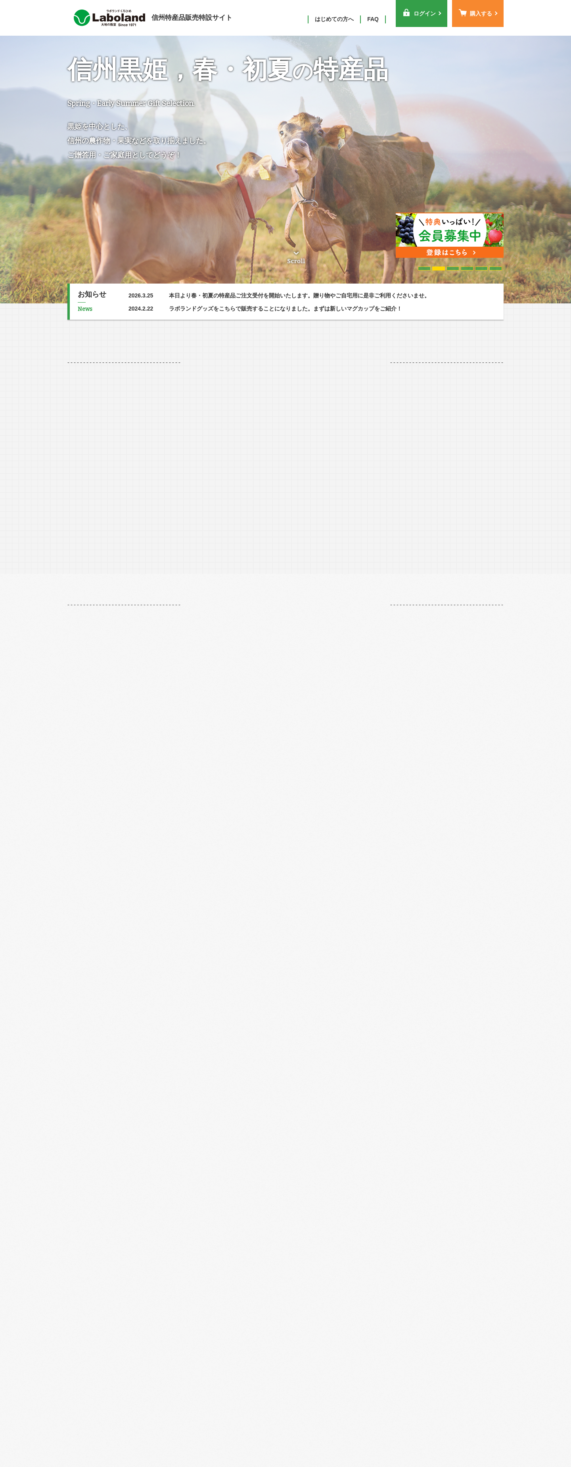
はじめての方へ (334, 19)
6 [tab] (495, 268)
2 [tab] (438, 268)
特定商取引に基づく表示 (350, 1437)
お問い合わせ (479, 1437)
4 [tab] (467, 268)
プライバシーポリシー (422, 1437)
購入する (475, 13)
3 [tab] (452, 268)
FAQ (373, 19)
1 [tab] (424, 268)
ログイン (419, 13)
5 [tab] (481, 268)
